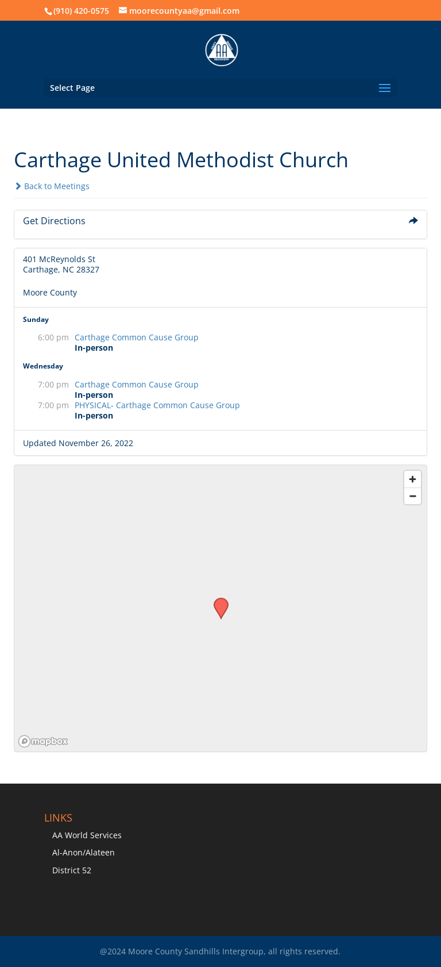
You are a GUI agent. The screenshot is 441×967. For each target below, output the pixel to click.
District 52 (71, 870)
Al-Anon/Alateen (83, 852)
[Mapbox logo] (43, 741)
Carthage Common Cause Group (137, 337)
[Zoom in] (412, 479)
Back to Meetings (52, 186)
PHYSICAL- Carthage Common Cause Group (157, 405)
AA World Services (87, 835)
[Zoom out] (412, 496)
